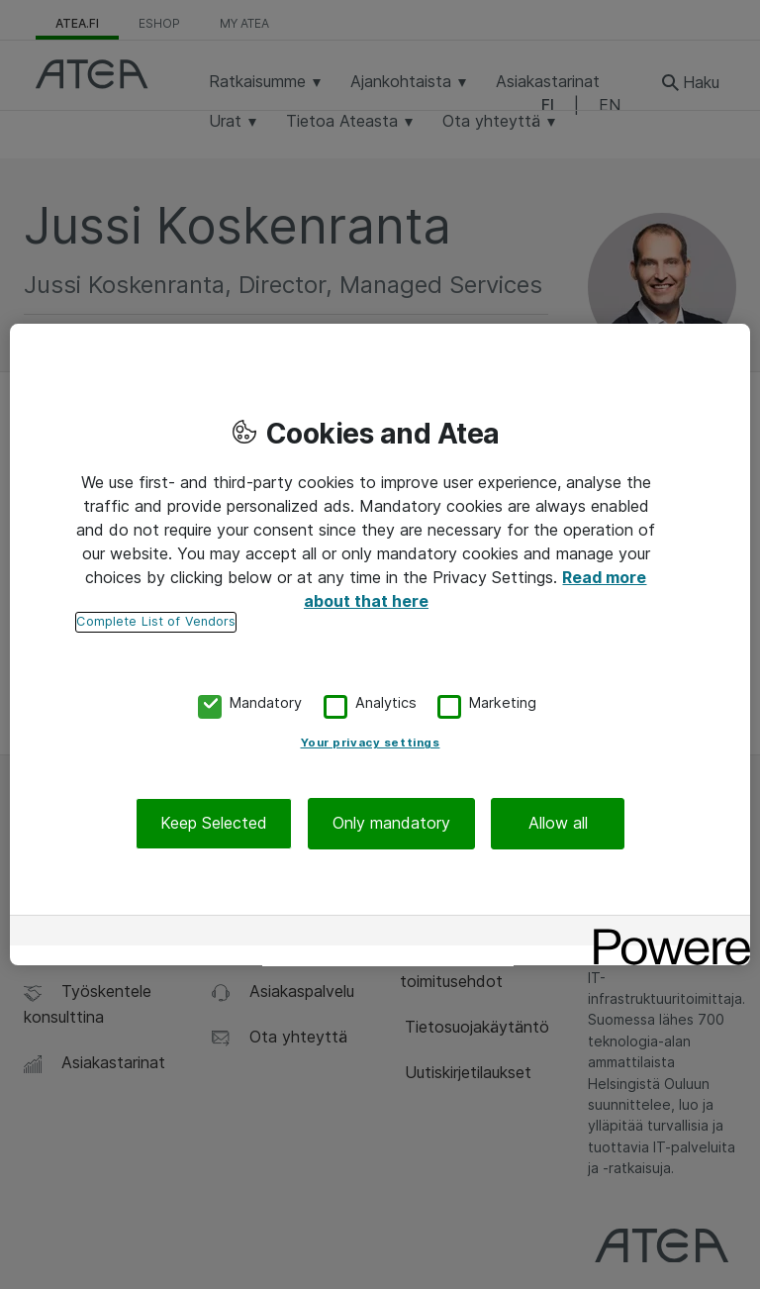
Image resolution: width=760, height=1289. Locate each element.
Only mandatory (391, 824)
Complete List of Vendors (156, 621)
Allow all (558, 824)
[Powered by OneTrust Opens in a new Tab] (665, 933)
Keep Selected (213, 824)
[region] (380, 644)
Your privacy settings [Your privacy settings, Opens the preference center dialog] (370, 743)
